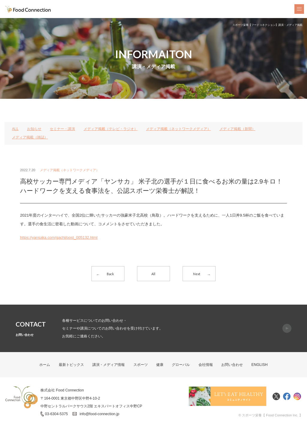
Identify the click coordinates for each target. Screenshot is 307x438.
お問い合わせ (232, 364)
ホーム (45, 364)
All (153, 274)
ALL (15, 129)
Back (110, 274)
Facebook (287, 396)
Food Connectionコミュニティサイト (228, 396)
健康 (159, 364)
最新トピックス (71, 364)
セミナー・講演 (62, 129)
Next (196, 274)
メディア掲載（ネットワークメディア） (178, 129)
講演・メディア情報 (108, 364)
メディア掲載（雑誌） (30, 137)
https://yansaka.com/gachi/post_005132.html (59, 237)
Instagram (297, 396)
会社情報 (205, 364)
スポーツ (140, 364)
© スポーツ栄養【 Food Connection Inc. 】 (270, 415)
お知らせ (34, 129)
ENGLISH (260, 364)
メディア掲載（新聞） (237, 129)
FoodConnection (27, 9)
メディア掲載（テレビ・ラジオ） (111, 129)
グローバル (181, 364)
